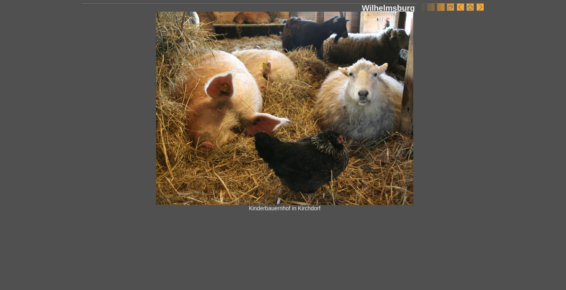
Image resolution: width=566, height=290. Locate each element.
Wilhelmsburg (388, 8)
